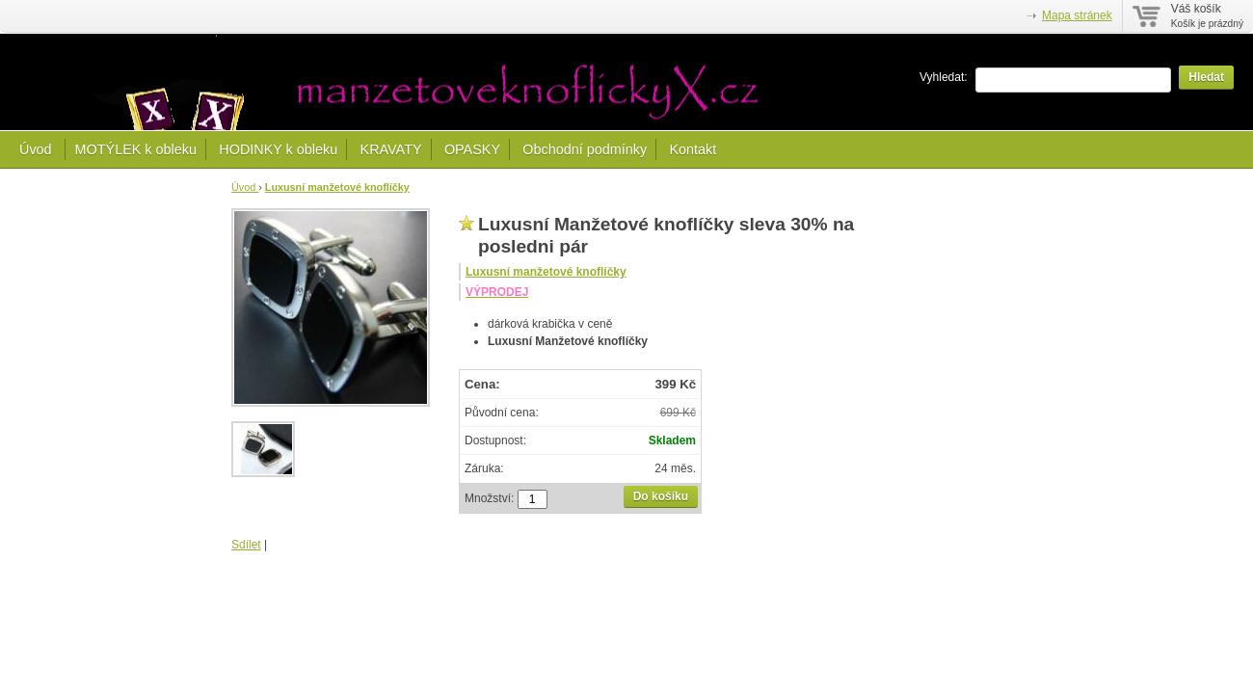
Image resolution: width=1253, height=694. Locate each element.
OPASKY (472, 149)
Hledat (1206, 77)
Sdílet (246, 544)
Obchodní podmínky (584, 149)
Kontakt (692, 149)
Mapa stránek (1077, 15)
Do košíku (660, 496)
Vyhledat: (944, 77)
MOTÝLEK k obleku (136, 149)
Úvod (37, 149)
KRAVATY (391, 149)
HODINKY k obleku (278, 149)
